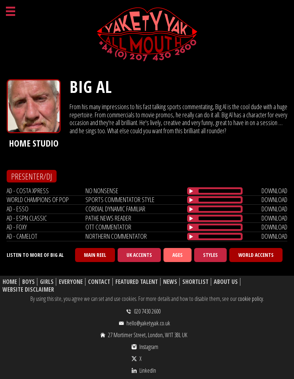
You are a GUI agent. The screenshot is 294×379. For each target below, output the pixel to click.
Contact (99, 282)
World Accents (256, 254)
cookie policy (250, 299)
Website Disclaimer (28, 290)
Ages (177, 254)
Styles (210, 254)
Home (10, 282)
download (274, 190)
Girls (47, 282)
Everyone (71, 282)
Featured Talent (136, 282)
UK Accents (139, 254)
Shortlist (195, 282)
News (170, 282)
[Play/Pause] (191, 191)
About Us (226, 282)
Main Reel (95, 254)
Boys (28, 282)
